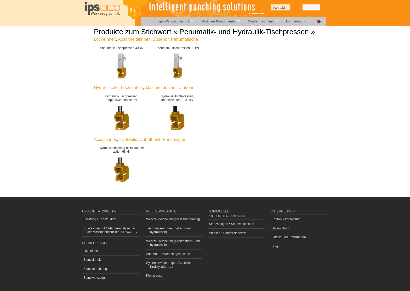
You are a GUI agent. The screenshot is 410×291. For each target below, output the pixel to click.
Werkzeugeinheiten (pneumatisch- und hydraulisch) (173, 243)
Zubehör (161, 39)
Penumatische (184, 39)
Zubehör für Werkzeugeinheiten (168, 254)
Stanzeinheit (92, 260)
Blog (275, 246)
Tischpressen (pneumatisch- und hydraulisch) (168, 230)
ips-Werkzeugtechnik (173, 21)
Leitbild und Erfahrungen (289, 237)
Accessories (105, 139)
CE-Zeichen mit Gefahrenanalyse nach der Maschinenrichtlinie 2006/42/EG (110, 230)
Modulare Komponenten (218, 21)
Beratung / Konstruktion (99, 219)
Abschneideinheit (134, 39)
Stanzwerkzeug (94, 278)
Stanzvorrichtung (95, 269)
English (319, 21)
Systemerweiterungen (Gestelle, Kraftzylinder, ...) (168, 264)
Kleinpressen (155, 275)
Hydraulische (106, 87)
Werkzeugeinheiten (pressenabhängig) (173, 219)
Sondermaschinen (260, 21)
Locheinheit (105, 39)
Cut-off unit (150, 139)
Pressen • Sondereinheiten (227, 233)
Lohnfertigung (296, 21)
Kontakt (279, 7)
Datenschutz (280, 228)
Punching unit (176, 139)
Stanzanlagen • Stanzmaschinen (231, 224)
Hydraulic (128, 139)
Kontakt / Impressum (286, 219)
